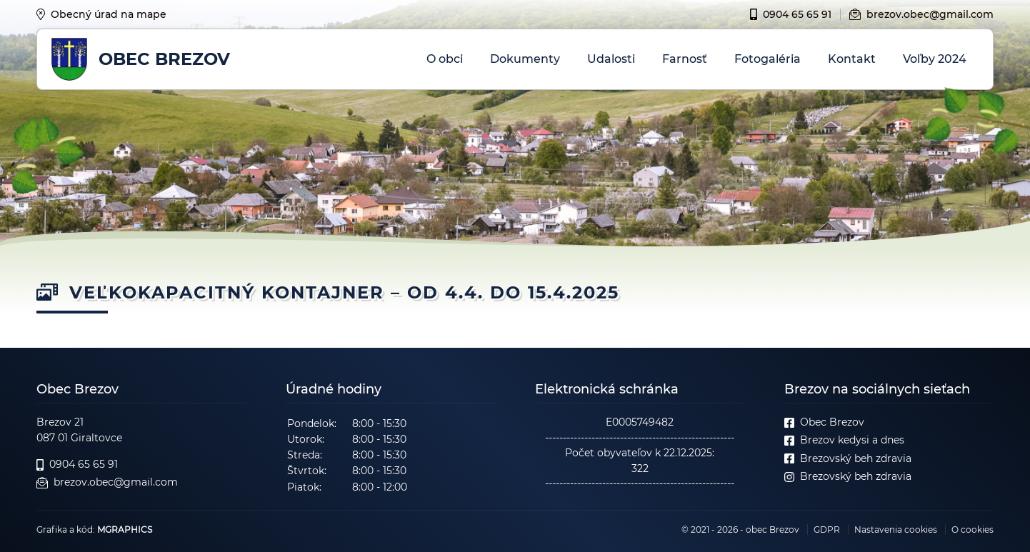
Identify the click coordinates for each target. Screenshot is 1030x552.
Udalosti (611, 59)
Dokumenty (525, 59)
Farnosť (684, 59)
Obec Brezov (824, 422)
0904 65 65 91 (790, 14)
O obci (444, 59)
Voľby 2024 (934, 59)
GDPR (827, 529)
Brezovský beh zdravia (847, 459)
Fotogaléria (767, 59)
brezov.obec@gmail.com (921, 14)
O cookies (972, 529)
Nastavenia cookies (895, 529)
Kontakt (852, 59)
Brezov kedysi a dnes (844, 440)
